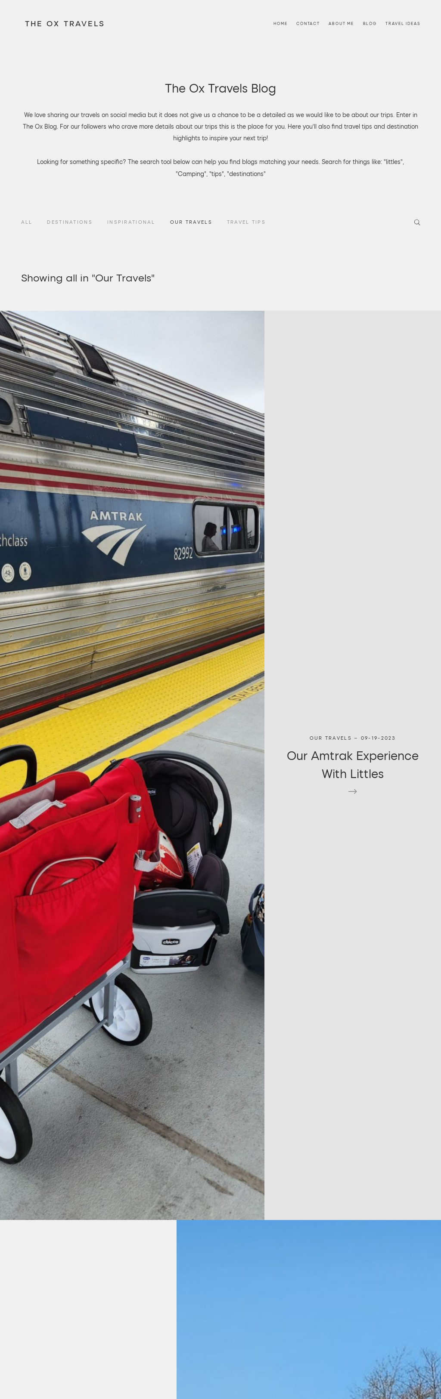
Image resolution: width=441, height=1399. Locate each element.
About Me (341, 3)
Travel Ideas (402, 3)
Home (280, 3)
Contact (308, 3)
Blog (370, 3)
